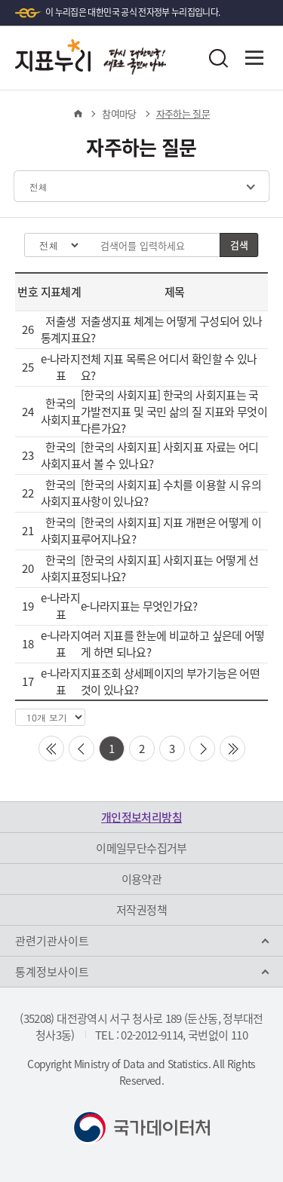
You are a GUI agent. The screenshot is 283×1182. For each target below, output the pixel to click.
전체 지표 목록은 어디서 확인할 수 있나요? (169, 367)
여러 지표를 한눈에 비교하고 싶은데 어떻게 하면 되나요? (173, 643)
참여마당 (119, 113)
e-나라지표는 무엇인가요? (139, 606)
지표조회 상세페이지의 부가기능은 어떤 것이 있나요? (170, 681)
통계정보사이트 (52, 971)
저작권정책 (141, 910)
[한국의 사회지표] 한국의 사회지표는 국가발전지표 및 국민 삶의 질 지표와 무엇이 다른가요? (174, 411)
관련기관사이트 (52, 940)
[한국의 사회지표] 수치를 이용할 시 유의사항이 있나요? (171, 493)
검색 (239, 244)
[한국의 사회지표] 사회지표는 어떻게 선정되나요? (170, 568)
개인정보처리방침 (141, 817)
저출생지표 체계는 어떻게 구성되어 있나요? (171, 329)
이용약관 (141, 879)
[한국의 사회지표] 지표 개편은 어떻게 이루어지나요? (171, 530)
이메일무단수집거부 (141, 848)
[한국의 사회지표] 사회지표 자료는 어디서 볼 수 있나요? (170, 455)
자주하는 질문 (183, 113)
